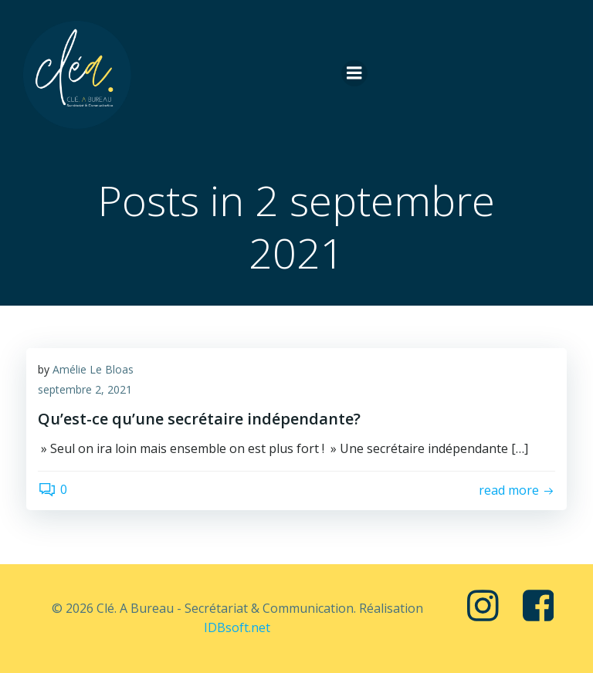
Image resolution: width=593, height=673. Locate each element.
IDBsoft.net (237, 627)
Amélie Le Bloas (93, 369)
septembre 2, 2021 (85, 389)
